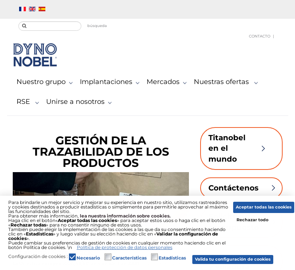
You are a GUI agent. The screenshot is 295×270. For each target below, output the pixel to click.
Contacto (259, 36)
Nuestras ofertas (227, 82)
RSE (29, 102)
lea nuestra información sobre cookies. (125, 216)
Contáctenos (245, 187)
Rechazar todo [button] (252, 220)
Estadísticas (172, 258)
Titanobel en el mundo (241, 148)
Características (129, 258)
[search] (49, 26)
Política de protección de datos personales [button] (124, 247)
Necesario (88, 258)
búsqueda (97, 25)
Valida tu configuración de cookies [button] (233, 259)
